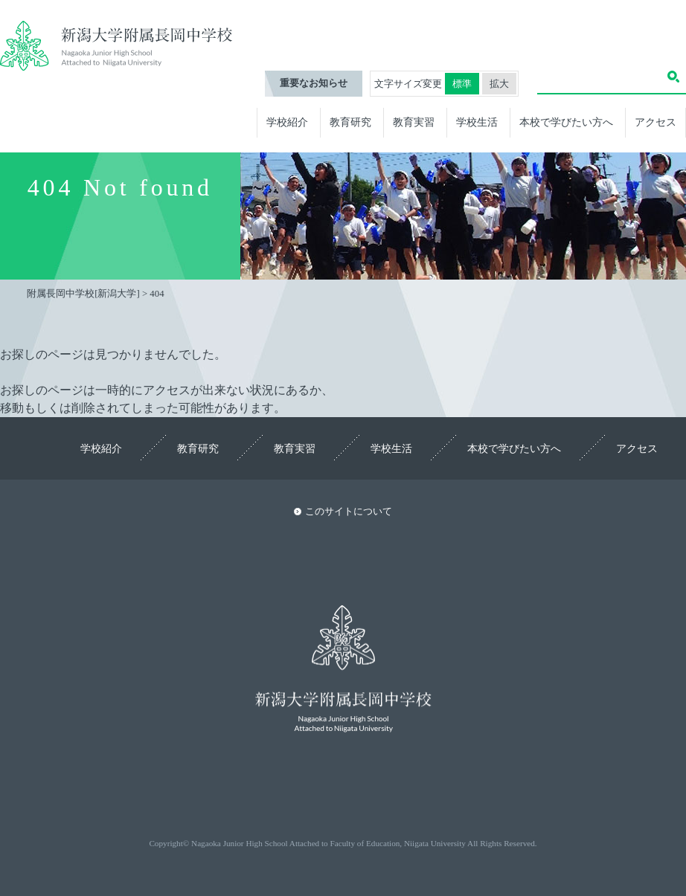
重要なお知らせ (313, 83)
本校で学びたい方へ (566, 122)
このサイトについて (348, 511)
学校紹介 (287, 122)
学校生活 (477, 122)
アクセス (655, 122)
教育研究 (350, 122)
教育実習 (414, 122)
